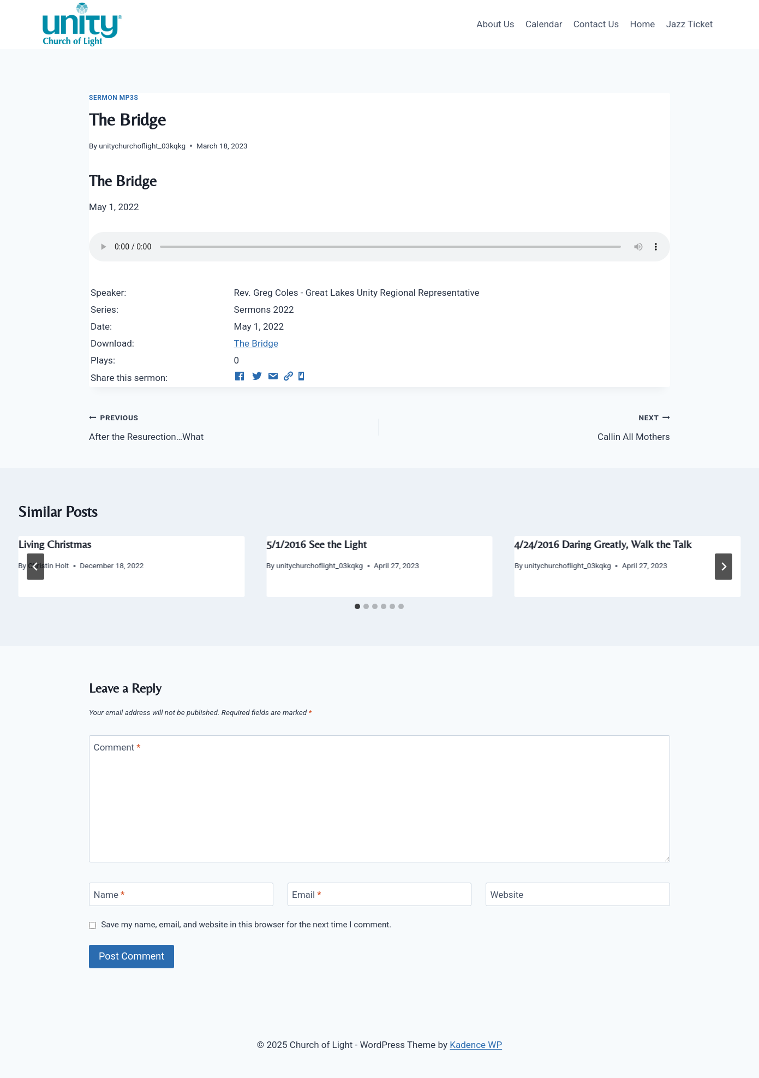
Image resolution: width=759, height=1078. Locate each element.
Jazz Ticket (689, 24)
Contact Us (596, 24)
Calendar (543, 24)
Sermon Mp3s (113, 98)
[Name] (181, 894)
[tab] (357, 606)
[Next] (723, 566)
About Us (495, 24)
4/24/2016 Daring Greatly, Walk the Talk (603, 544)
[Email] (380, 894)
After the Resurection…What (229, 426)
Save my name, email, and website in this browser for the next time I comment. (246, 925)
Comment (117, 747)
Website (506, 894)
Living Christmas (54, 544)
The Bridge (256, 343)
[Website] (578, 894)
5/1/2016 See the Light (316, 544)
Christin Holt (48, 565)
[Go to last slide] (35, 566)
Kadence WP (476, 1044)
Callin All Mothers (529, 426)
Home (642, 24)
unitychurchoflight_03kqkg (142, 145)
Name (109, 894)
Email (306, 894)
